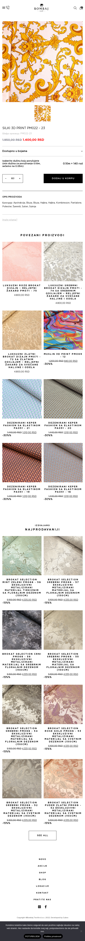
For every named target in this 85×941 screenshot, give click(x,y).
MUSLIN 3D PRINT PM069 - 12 (63, 355)
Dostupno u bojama (42, 151)
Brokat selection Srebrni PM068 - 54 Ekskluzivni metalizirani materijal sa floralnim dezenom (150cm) (22, 736)
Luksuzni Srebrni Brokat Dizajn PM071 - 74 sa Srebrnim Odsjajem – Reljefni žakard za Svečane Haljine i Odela (63, 292)
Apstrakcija (19, 203)
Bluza (29, 203)
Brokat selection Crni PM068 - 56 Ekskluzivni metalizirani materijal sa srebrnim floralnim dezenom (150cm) (21, 662)
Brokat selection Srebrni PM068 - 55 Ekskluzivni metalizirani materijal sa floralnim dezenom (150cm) (63, 662)
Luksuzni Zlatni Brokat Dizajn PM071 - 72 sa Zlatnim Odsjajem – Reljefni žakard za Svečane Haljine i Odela (22, 361)
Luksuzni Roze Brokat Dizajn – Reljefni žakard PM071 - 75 (22, 288)
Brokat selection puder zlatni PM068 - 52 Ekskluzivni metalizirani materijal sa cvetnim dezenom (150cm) (63, 809)
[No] (81, 931)
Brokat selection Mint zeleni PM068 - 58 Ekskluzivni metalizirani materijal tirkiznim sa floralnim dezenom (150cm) (21, 588)
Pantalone (76, 203)
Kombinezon (63, 203)
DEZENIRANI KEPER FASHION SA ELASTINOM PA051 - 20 (63, 425)
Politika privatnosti (52, 936)
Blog (42, 879)
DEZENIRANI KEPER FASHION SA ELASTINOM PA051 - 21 (22, 425)
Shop (42, 873)
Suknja (32, 207)
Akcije (42, 866)
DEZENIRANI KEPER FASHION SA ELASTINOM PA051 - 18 (63, 489)
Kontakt (42, 893)
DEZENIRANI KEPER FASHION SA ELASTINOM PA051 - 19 (22, 489)
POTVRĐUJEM (32, 936)
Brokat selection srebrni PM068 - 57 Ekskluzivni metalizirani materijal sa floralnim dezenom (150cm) (63, 588)
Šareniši (17, 207)
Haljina (43, 203)
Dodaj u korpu (63, 178)
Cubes (65, 917)
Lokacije (42, 886)
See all (42, 835)
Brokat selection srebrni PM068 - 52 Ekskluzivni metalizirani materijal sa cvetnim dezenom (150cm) (21, 809)
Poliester (7, 207)
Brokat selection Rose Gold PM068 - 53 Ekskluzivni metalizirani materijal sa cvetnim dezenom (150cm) (63, 735)
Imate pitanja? (9, 220)
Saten (25, 207)
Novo (42, 859)
